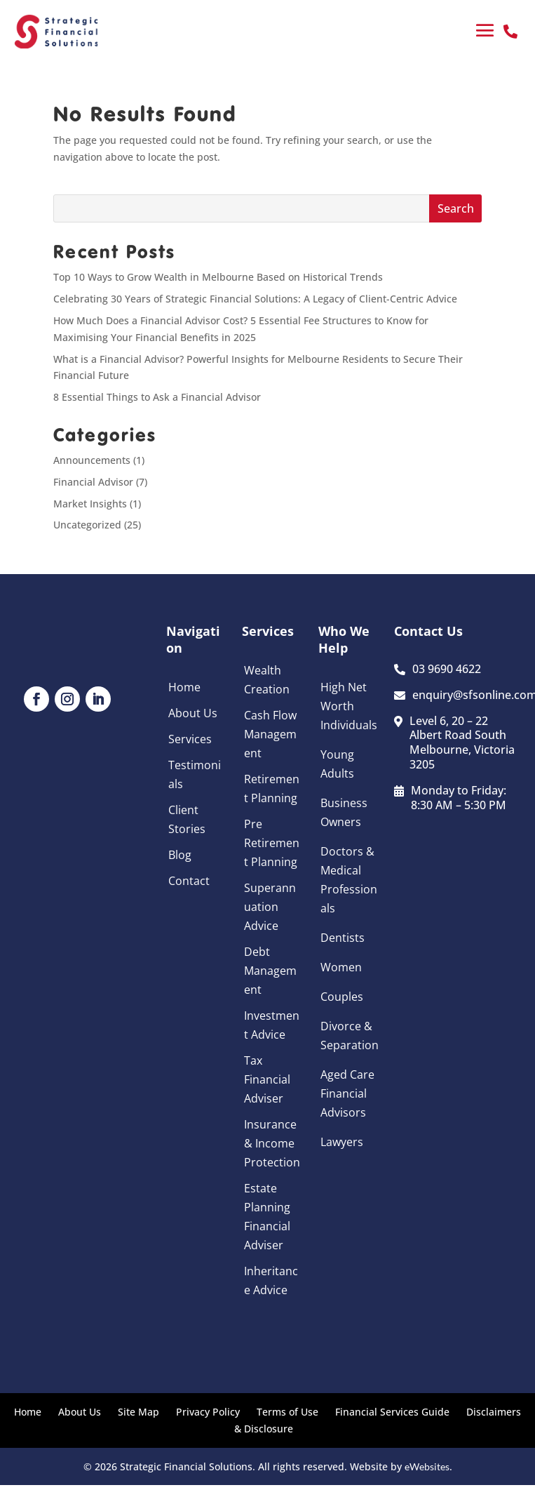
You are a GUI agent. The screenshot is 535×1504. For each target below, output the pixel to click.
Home (184, 687)
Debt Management (270, 970)
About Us (192, 713)
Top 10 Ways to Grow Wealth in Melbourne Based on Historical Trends (218, 277)
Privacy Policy (208, 1411)
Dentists (342, 937)
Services (190, 739)
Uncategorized (87, 524)
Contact (189, 881)
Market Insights (90, 503)
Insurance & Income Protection (272, 1143)
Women (341, 967)
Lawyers (341, 1142)
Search (456, 208)
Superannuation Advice (270, 906)
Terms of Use (287, 1411)
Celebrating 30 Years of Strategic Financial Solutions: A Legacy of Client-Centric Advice (255, 298)
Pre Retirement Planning (271, 843)
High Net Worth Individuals (348, 706)
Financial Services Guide (392, 1411)
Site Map (138, 1411)
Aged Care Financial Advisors (347, 1093)
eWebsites (427, 1466)
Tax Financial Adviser (267, 1079)
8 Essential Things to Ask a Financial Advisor (157, 397)
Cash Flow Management (270, 734)
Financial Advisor (93, 481)
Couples (341, 996)
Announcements (91, 460)
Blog (179, 855)
